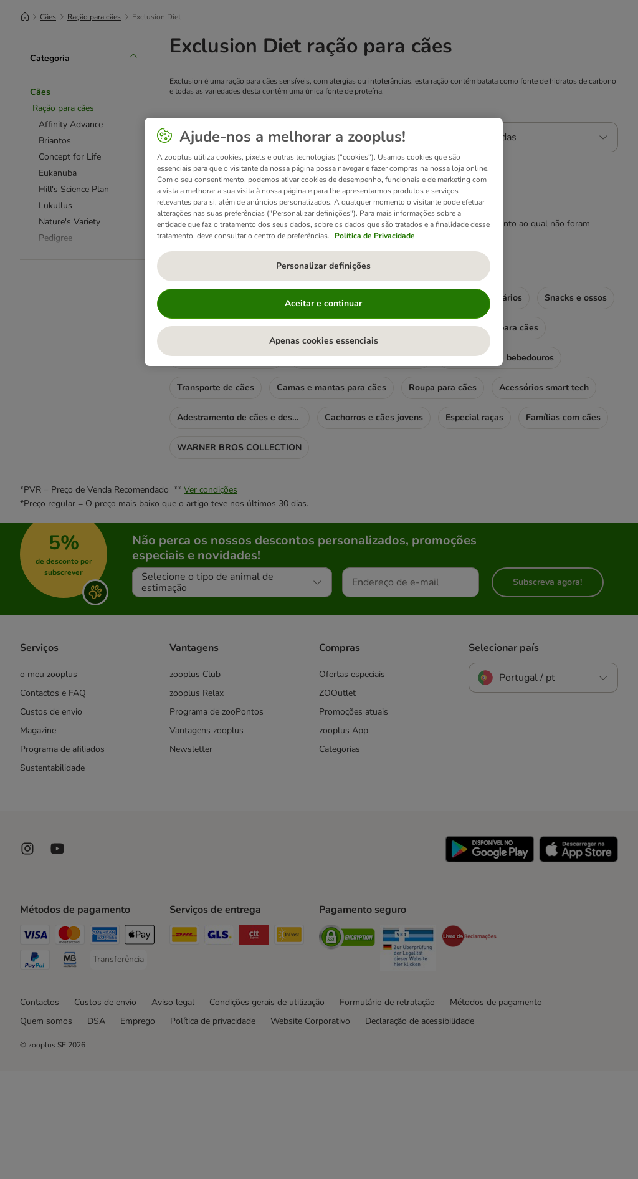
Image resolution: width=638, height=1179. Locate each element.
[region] (324, 242)
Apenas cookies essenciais (323, 341)
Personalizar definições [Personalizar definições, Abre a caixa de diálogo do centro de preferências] (323, 266)
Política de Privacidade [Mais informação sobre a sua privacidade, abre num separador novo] (375, 236)
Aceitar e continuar (323, 303)
